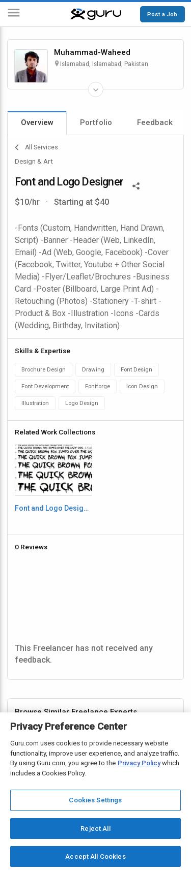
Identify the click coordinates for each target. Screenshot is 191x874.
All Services (36, 147)
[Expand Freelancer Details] (95, 89)
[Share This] (136, 185)
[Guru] (95, 14)
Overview (37, 122)
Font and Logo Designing (53, 508)
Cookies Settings (95, 800)
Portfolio (96, 122)
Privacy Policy (139, 763)
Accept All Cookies (95, 856)
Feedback (155, 122)
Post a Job (162, 14)
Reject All (95, 828)
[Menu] (13, 14)
